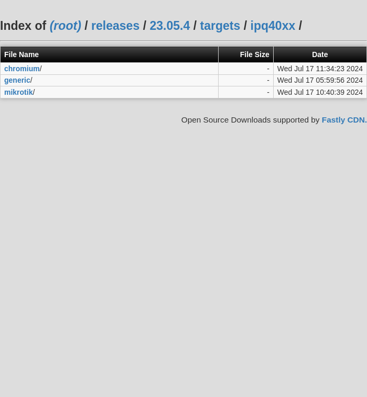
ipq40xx (273, 25)
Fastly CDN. (344, 119)
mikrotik (18, 92)
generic (17, 80)
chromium (22, 68)
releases (115, 25)
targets (220, 25)
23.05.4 (169, 25)
